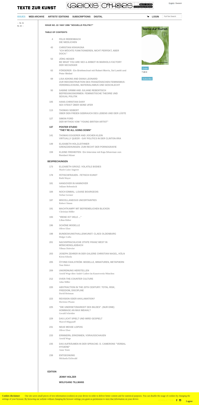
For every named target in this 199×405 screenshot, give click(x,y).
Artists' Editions (58, 16)
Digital (98, 16)
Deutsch (179, 3)
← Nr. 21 (20, 23)
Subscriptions (81, 16)
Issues (21, 16)
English (171, 3)
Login (155, 16)
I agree (189, 401)
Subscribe (147, 79)
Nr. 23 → (20, 26)
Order (145, 68)
